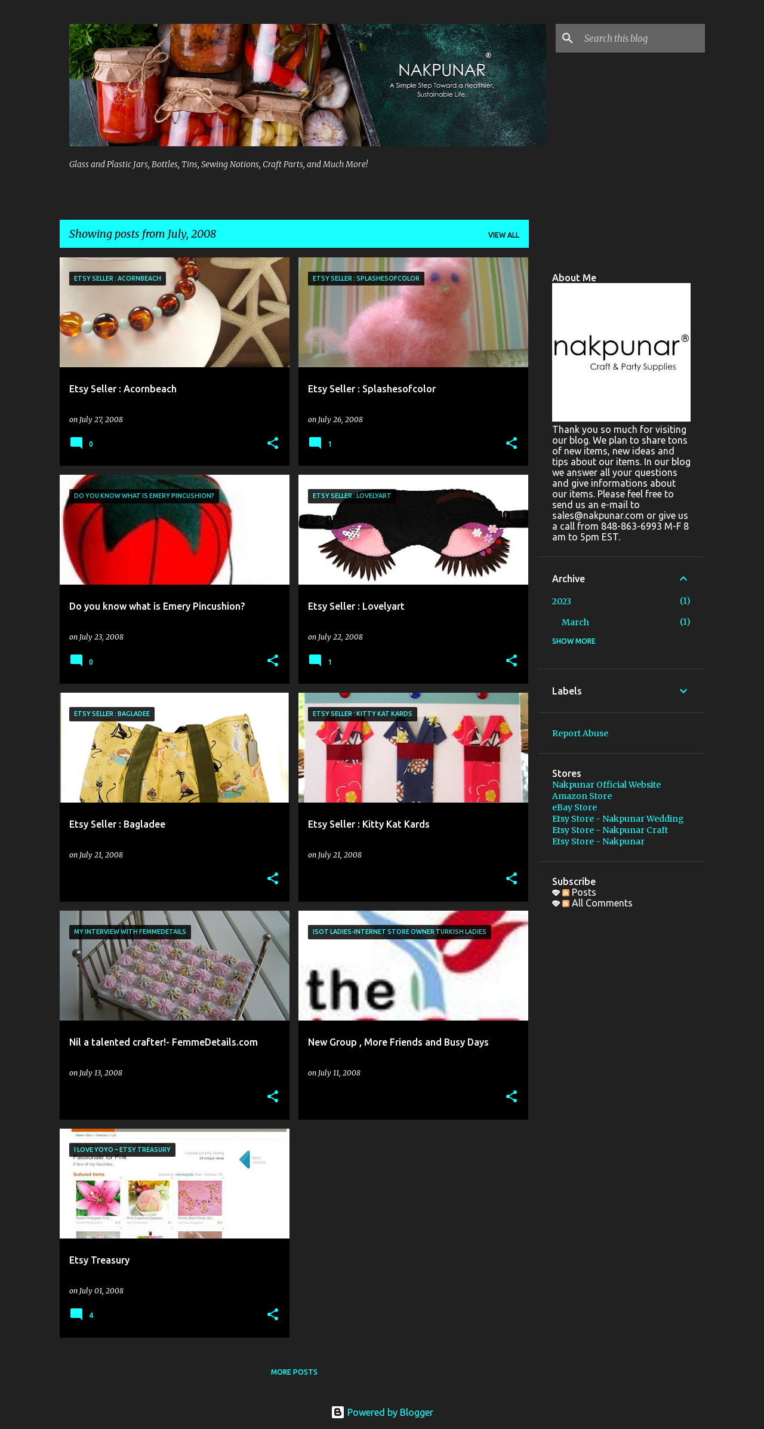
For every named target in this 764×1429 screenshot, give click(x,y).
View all (503, 235)
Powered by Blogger (382, 1412)
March (575, 622)
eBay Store (574, 807)
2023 (561, 601)
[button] (273, 444)
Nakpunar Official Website (606, 784)
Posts (579, 892)
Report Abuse (580, 733)
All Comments (597, 903)
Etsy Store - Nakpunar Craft (610, 830)
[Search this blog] (642, 38)
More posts (294, 1372)
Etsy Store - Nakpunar (598, 841)
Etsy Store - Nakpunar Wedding (618, 818)
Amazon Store (582, 796)
